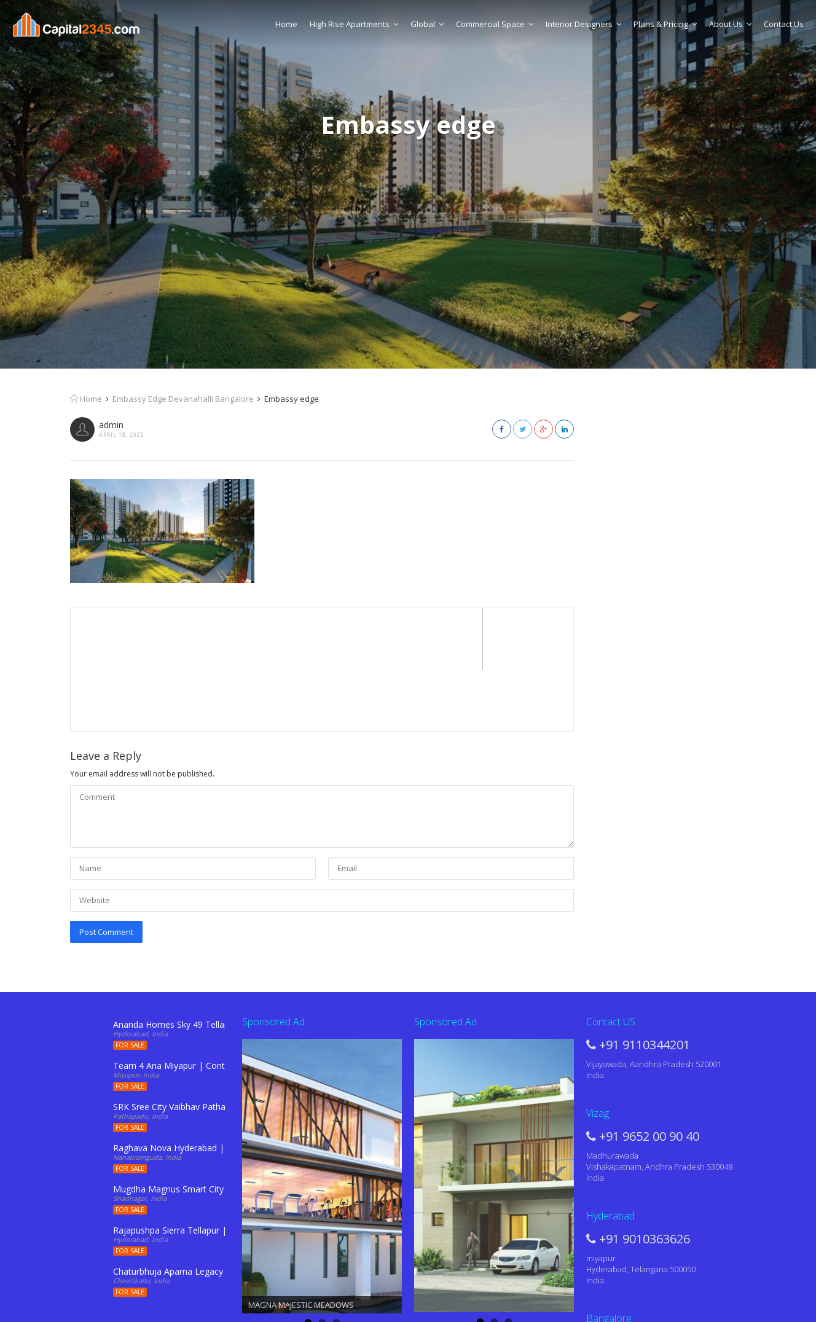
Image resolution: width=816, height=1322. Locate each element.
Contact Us (784, 23)
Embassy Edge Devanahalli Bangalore (183, 398)
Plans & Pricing (665, 23)
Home (286, 23)
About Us (730, 23)
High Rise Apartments (354, 23)
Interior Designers (583, 23)
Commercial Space (494, 23)
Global (427, 23)
